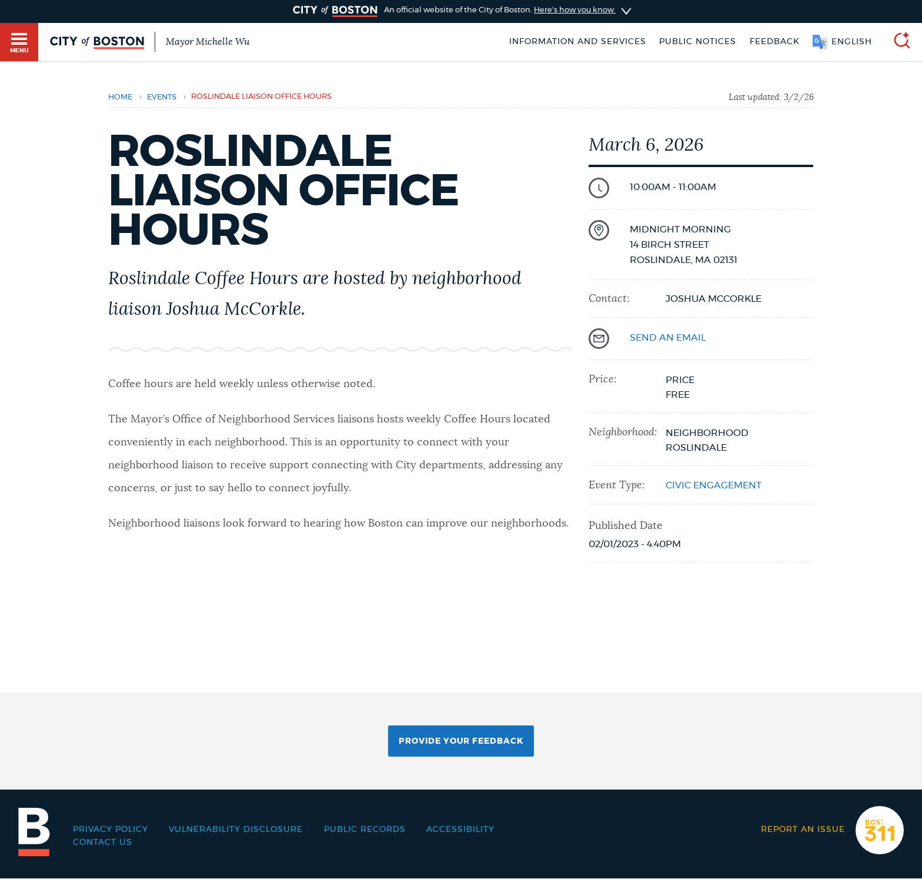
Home (120, 97)
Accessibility (460, 829)
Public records (365, 829)
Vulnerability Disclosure (236, 829)
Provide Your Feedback (461, 741)
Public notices (697, 42)
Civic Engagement (713, 485)
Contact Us (102, 842)
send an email (668, 337)
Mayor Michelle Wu (207, 41)
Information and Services (577, 42)
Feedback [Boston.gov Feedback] (775, 42)
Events (161, 97)
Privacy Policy (110, 829)
